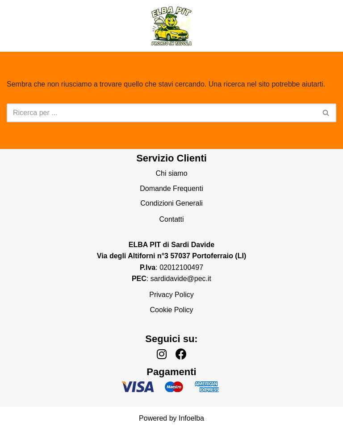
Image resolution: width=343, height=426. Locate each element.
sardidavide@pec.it (181, 278)
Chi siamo (171, 173)
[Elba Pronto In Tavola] (171, 25)
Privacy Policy (171, 294)
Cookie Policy (171, 310)
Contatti (171, 219)
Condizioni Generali (171, 203)
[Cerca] (161, 112)
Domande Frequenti (171, 188)
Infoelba (191, 418)
